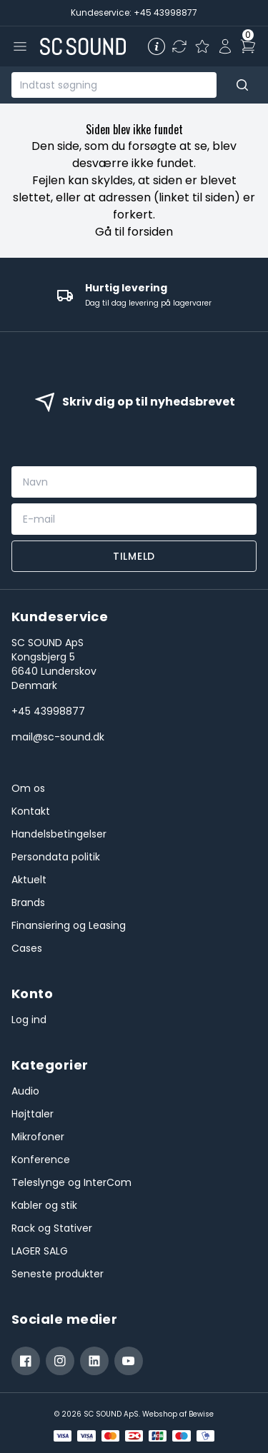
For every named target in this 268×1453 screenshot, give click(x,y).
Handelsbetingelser (58, 834)
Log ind (28, 1019)
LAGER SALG (39, 1251)
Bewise (201, 1414)
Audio (25, 1091)
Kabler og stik (44, 1205)
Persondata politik (55, 857)
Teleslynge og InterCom (71, 1182)
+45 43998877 (48, 711)
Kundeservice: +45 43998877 (134, 12)
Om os (28, 788)
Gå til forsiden (134, 231)
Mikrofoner (37, 1137)
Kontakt (30, 811)
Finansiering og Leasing (68, 925)
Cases (26, 948)
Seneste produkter (57, 1274)
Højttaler (32, 1114)
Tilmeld (134, 556)
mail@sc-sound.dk (57, 737)
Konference (40, 1159)
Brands (28, 902)
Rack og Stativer (51, 1228)
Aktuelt (28, 880)
